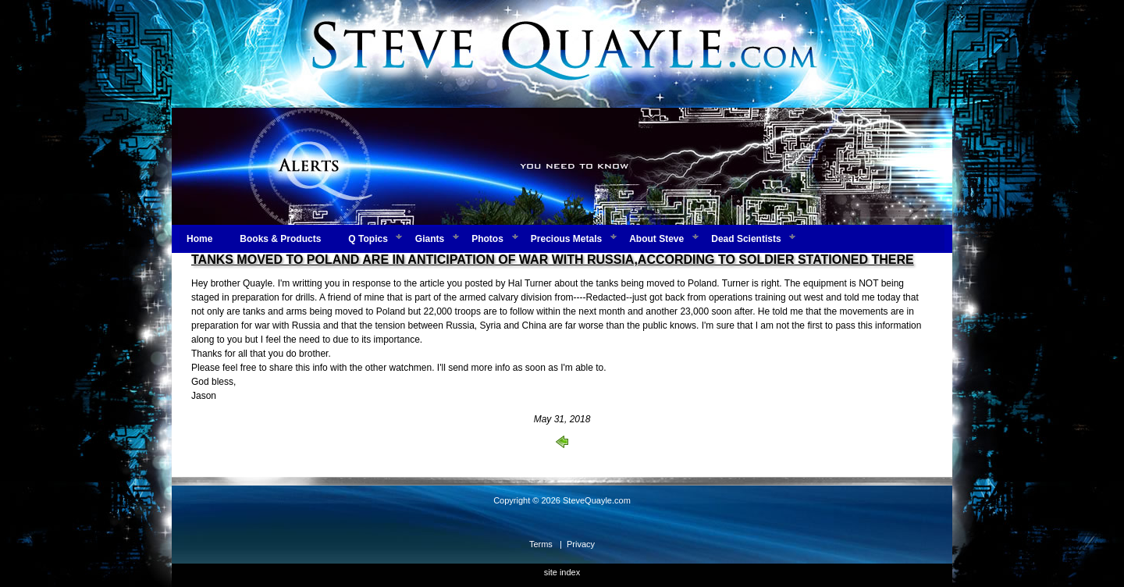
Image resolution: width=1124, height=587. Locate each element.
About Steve (656, 238)
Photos (487, 238)
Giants (429, 238)
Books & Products (280, 238)
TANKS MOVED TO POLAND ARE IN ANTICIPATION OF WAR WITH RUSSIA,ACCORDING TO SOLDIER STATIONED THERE (552, 259)
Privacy (581, 544)
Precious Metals (566, 238)
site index (562, 572)
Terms (541, 544)
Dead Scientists (746, 238)
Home (199, 238)
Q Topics (367, 238)
